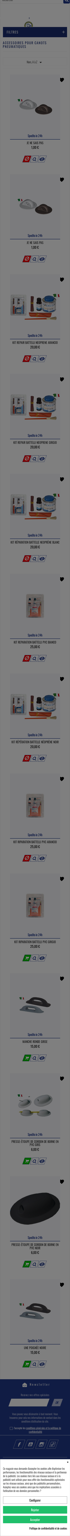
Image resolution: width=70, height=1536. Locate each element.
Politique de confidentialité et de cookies (48, 1528)
